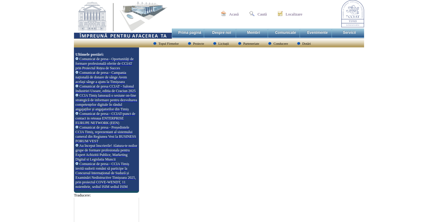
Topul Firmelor (168, 43)
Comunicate (285, 32)
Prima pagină (189, 32)
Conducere (280, 43)
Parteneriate (251, 43)
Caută (262, 14)
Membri (253, 32)
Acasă (234, 14)
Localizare (294, 14)
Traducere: (82, 195)
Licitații (223, 43)
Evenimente (317, 32)
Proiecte (198, 43)
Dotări (306, 43)
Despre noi (221, 32)
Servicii (349, 32)
